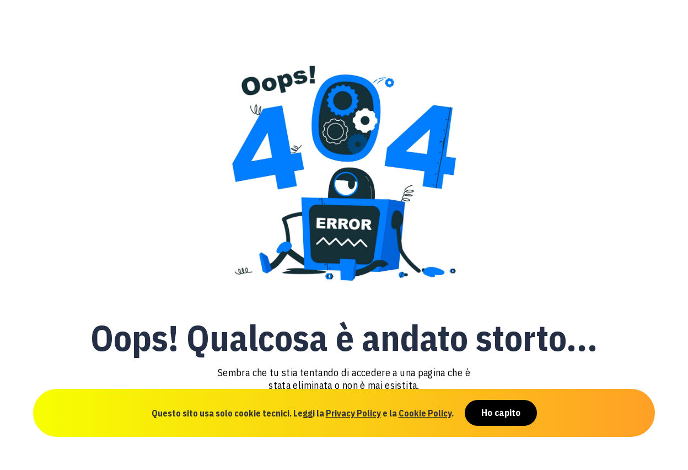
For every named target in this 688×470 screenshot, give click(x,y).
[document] (344, 235)
